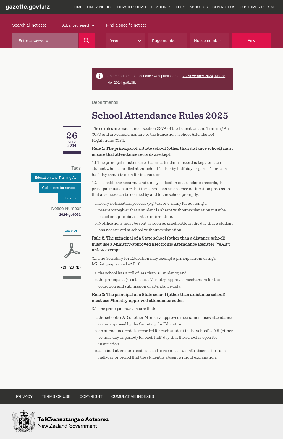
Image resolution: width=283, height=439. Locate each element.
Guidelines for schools (59, 188)
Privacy (24, 396)
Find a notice (100, 7)
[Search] (87, 40)
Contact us (223, 7)
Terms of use (55, 396)
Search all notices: (29, 25)
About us (199, 7)
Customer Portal (257, 7)
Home (77, 7)
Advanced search (78, 25)
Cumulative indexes (132, 396)
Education (69, 198)
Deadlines (161, 7)
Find (251, 40)
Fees (180, 7)
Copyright (90, 396)
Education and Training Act (56, 177)
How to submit (132, 7)
